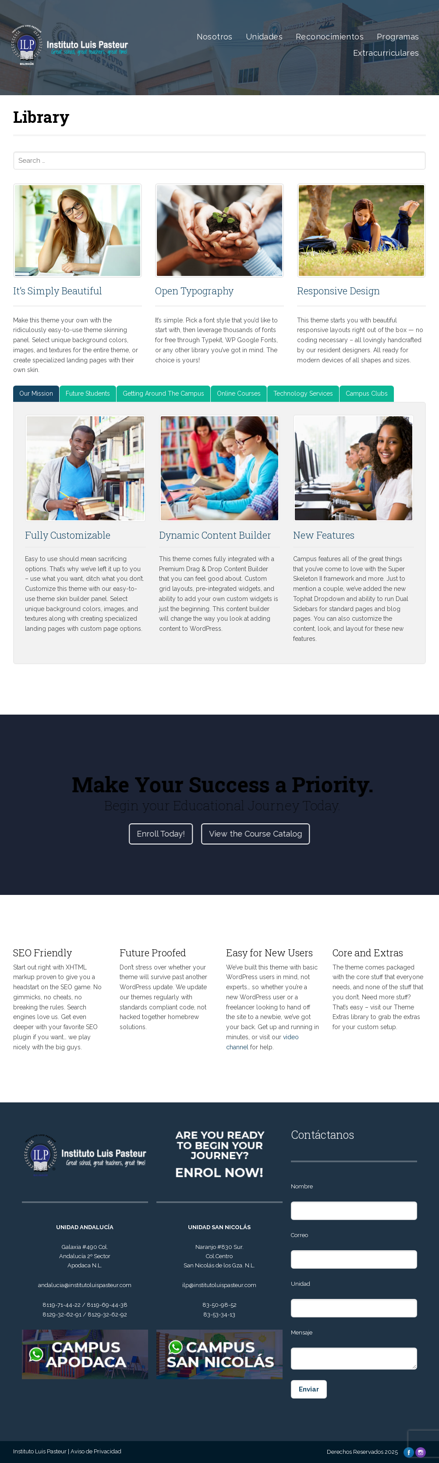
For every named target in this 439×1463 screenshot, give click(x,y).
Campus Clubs (367, 393)
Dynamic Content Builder (215, 535)
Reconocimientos (330, 36)
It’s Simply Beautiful (57, 290)
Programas (398, 36)
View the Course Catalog (244, 833)
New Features (323, 535)
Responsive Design (338, 290)
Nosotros (215, 36)
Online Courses (239, 393)
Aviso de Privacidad (96, 1451)
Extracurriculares (386, 52)
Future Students (88, 393)
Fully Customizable (67, 535)
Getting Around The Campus (163, 393)
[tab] (36, 394)
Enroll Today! (150, 833)
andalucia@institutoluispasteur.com (84, 1285)
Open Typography (194, 290)
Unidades (264, 36)
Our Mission (36, 393)
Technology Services (303, 393)
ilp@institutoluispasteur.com (219, 1285)
